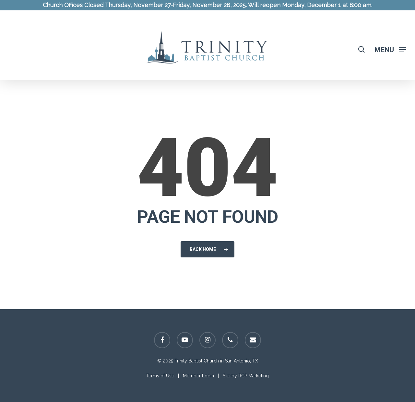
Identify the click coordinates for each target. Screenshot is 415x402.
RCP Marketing (253, 375)
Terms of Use (160, 375)
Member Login (198, 375)
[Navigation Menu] (390, 49)
